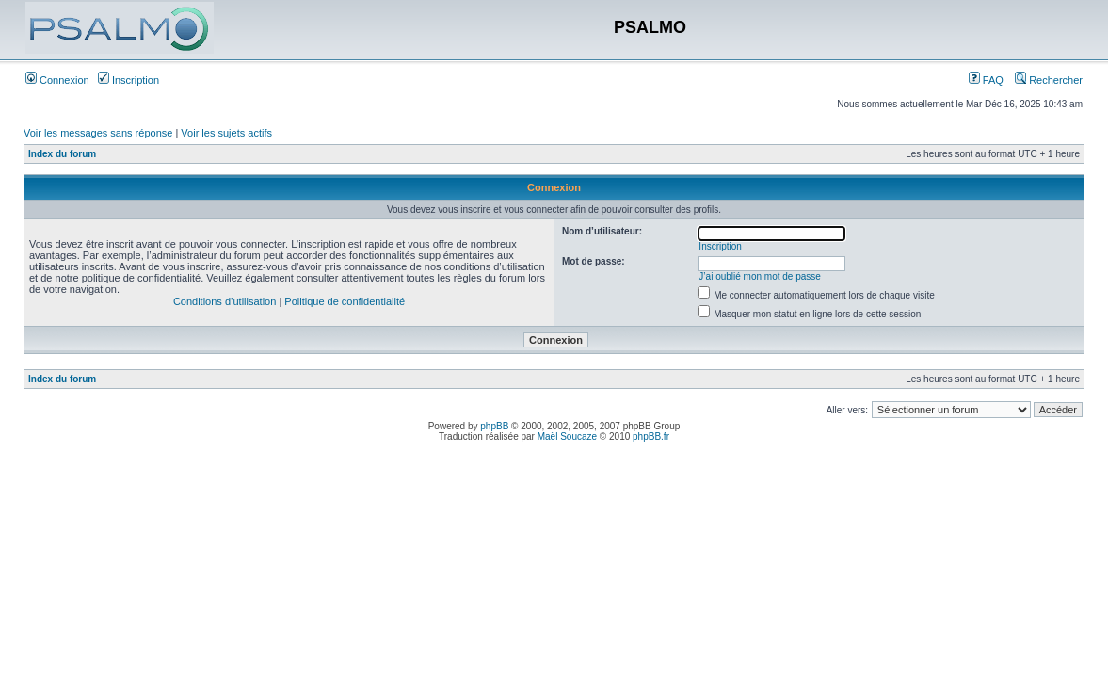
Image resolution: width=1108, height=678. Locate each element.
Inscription (128, 80)
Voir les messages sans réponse (98, 132)
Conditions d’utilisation (224, 301)
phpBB (494, 426)
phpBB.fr (651, 436)
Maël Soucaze (567, 436)
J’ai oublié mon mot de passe (760, 276)
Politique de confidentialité (344, 301)
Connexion (57, 80)
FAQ (986, 80)
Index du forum (62, 154)
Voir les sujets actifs (226, 132)
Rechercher (1049, 80)
